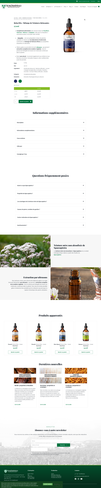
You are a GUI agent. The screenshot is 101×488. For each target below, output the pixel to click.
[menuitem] (98, 1)
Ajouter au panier (24, 101)
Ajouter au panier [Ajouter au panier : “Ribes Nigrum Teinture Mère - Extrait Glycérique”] (62, 352)
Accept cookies (48, 484)
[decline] (59, 485)
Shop (66, 6)
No (28, 475)
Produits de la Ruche (56, 477)
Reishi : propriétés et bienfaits (24, 385)
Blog (71, 6)
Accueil (16, 18)
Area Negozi (83, 6)
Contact (76, 6)
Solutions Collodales (56, 476)
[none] (98, 1)
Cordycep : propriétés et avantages (73, 386)
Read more (56, 484)
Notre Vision (30, 473)
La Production (58, 6)
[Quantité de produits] (16, 101)
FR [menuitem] (98, 1)
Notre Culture (31, 477)
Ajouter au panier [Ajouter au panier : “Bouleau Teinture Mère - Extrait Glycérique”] (85, 352)
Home (42, 6)
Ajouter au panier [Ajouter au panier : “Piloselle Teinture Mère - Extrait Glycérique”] (38, 352)
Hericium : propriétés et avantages (47, 386)
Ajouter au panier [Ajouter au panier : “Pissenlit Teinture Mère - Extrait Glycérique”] (15, 352)
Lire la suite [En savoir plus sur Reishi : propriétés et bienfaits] (17, 404)
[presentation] (39, 449)
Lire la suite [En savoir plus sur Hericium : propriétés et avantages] (43, 404)
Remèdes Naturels (27, 18)
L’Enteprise (49, 6)
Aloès (52, 473)
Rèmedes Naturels (55, 475)
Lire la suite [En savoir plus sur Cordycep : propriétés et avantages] (68, 404)
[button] (85, 20)
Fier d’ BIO (31, 478)
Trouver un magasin (92, 6)
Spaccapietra (57, 254)
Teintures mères (37, 18)
